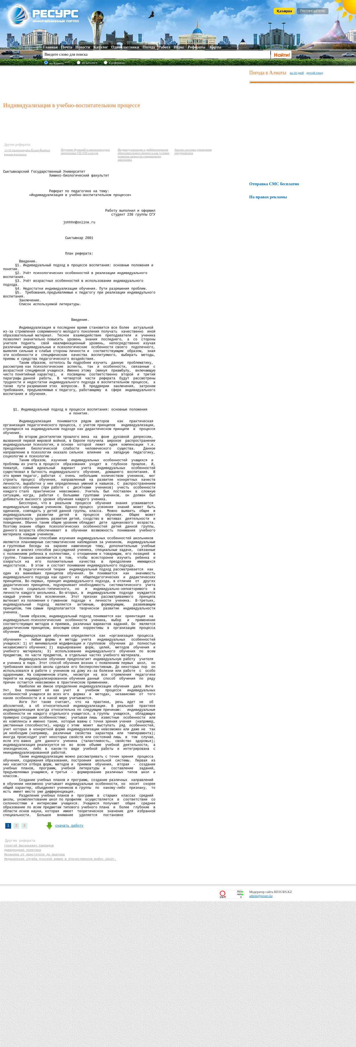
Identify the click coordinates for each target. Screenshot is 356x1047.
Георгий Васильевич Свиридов (29, 987)
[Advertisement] (125, 83)
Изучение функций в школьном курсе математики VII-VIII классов (85, 151)
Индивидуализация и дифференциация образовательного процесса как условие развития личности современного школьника (143, 154)
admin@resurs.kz (261, 1042)
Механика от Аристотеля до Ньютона (34, 998)
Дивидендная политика (22, 993)
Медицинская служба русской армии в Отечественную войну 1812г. (60, 1003)
